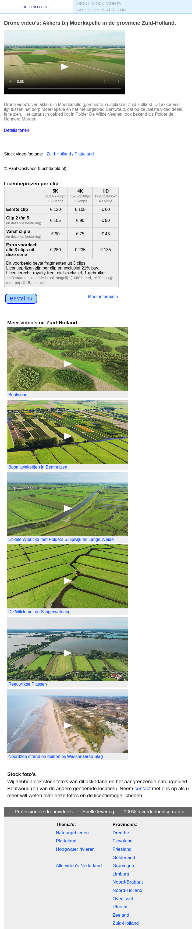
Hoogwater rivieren (75, 849)
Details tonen (16, 130)
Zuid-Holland (59, 154)
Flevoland (123, 840)
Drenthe (121, 832)
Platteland (84, 154)
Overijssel (123, 898)
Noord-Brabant (128, 882)
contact (142, 788)
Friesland (122, 849)
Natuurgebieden (72, 832)
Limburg (121, 874)
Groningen (123, 865)
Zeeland (121, 915)
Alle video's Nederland (79, 865)
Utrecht (120, 906)
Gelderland (124, 857)
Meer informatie (103, 296)
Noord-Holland (128, 890)
